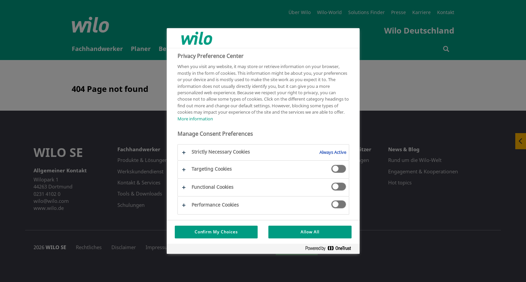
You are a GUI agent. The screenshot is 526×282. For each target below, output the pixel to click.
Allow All (310, 232)
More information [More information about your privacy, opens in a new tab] (195, 119)
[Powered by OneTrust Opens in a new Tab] (330, 249)
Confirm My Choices (216, 232)
